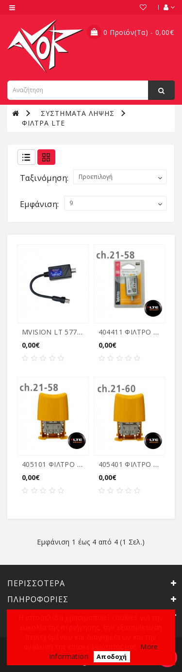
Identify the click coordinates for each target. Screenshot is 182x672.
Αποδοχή (112, 657)
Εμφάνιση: (39, 204)
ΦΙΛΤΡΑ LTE (43, 123)
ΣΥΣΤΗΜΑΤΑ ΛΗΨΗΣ (78, 113)
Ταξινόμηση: (44, 178)
